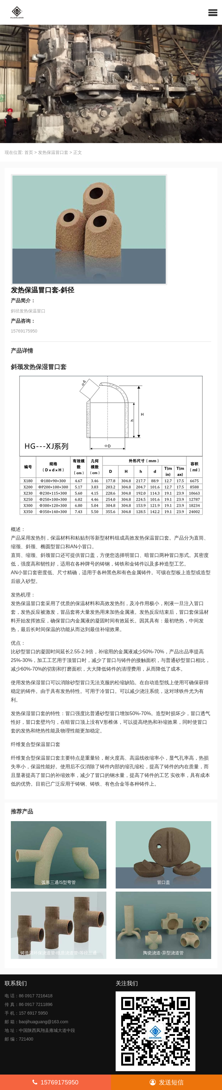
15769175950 (55, 1082)
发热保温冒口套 (53, 152)
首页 (28, 152)
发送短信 (167, 1082)
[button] (212, 12)
